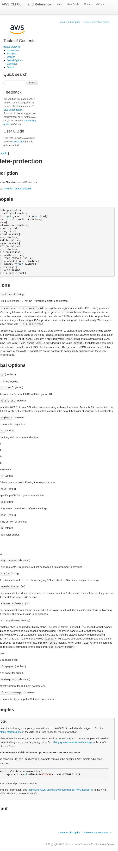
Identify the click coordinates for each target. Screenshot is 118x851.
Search (32, 83)
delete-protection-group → (98, 22)
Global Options (15, 60)
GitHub (100, 4)
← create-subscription (68, 22)
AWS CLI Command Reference (26, 4)
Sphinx (110, 844)
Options (11, 57)
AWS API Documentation (18, 188)
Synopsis (12, 53)
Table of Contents (19, 40)
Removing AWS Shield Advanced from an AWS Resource (60, 789)
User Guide (73, 4)
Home (58, 4)
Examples (12, 63)
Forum (87, 4)
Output (10, 67)
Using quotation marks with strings (72, 742)
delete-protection (12, 46)
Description (13, 50)
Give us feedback (12, 109)
